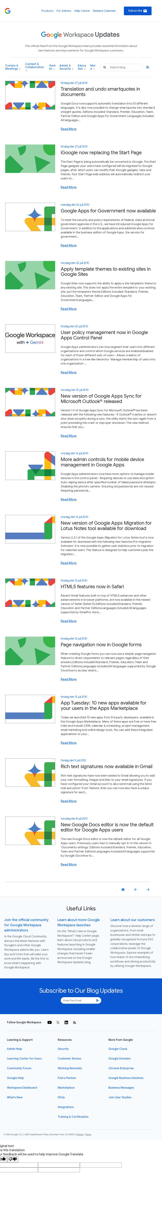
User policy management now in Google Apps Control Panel (104, 335)
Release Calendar (104, 11)
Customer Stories (69, 1058)
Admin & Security (66, 67)
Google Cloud (117, 1049)
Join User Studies (119, 1097)
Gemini (52, 67)
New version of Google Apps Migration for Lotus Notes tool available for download (106, 525)
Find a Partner (67, 1078)
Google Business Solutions (125, 1078)
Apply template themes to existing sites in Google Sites (106, 271)
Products (47, 11)
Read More (69, 129)
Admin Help (14, 1049)
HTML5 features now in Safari (92, 587)
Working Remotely (70, 1068)
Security (63, 1049)
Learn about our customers (132, 920)
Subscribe (137, 11)
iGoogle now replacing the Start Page (101, 153)
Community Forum (19, 1068)
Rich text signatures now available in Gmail (106, 766)
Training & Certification (73, 1117)
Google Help (15, 1078)
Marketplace (66, 1087)
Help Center (82, 11)
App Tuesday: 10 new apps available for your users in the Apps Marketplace (104, 705)
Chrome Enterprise (121, 1068)
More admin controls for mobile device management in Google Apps (102, 462)
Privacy (80, 1134)
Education (82, 67)
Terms (88, 1134)
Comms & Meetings (13, 67)
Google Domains (119, 1058)
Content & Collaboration (34, 67)
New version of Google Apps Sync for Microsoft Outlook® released (101, 398)
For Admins (63, 11)
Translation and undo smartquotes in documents (100, 91)
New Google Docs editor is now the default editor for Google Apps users (107, 827)
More (93, 67)
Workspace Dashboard (22, 1087)
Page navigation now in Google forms (101, 645)
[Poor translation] (12, 1159)
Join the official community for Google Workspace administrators (26, 925)
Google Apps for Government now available (108, 211)
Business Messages (121, 1087)
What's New (14, 1097)
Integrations (66, 1107)
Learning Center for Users (24, 1058)
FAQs (61, 1097)
